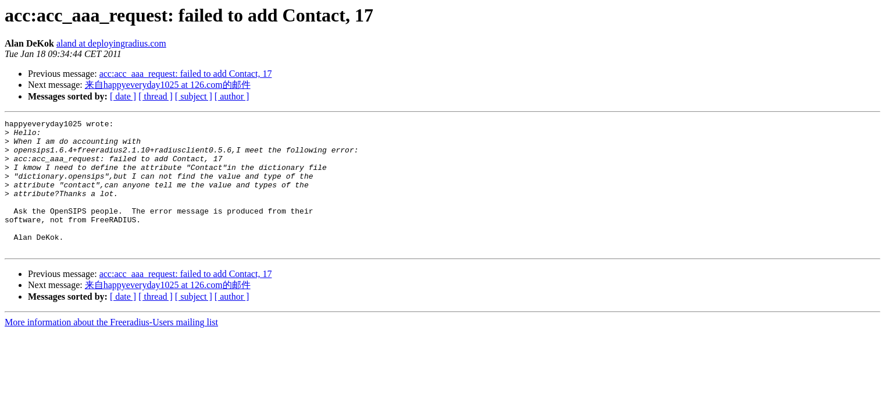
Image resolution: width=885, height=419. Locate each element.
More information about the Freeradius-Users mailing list (111, 348)
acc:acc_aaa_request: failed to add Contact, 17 (185, 74)
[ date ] (123, 96)
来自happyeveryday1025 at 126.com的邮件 (168, 85)
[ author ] (232, 96)
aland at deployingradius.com (111, 43)
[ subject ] (193, 96)
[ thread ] (155, 96)
